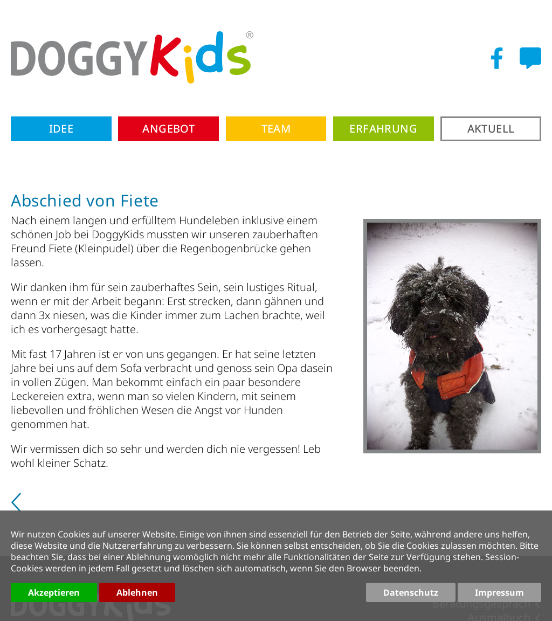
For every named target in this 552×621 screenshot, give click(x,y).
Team (276, 128)
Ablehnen (137, 592)
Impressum (499, 592)
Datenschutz (410, 592)
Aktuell (491, 128)
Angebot (168, 128)
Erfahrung (383, 128)
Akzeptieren (54, 592)
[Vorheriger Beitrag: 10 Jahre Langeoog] (17, 506)
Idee (61, 128)
